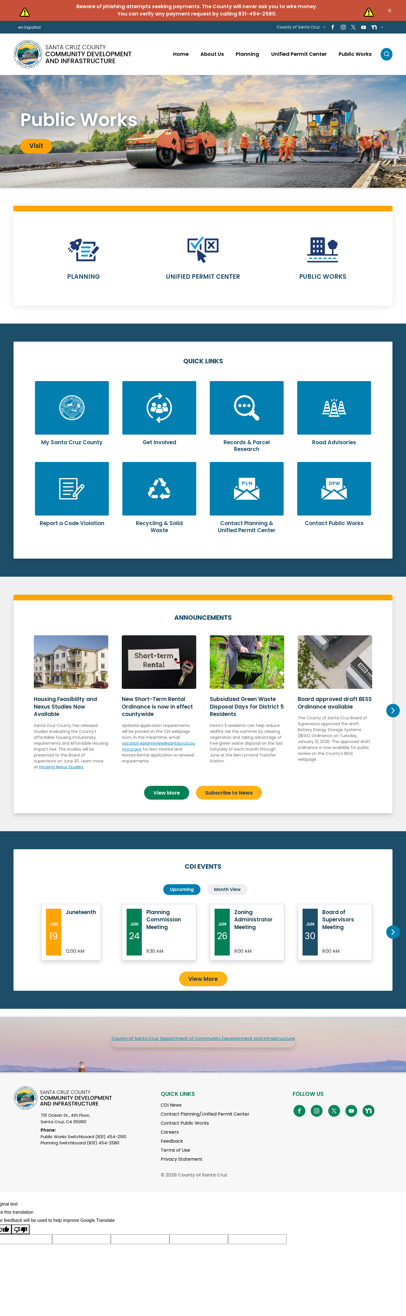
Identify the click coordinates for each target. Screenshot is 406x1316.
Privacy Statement (181, 1159)
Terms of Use (175, 1150)
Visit (36, 145)
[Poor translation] (21, 1229)
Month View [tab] (227, 889)
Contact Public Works (185, 1123)
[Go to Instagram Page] (343, 27)
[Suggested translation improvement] (81, 1239)
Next (392, 710)
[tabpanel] (203, 131)
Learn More (83, 262)
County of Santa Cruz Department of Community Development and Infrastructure (203, 1038)
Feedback (172, 1141)
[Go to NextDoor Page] (374, 27)
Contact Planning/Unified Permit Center (205, 1114)
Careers (170, 1132)
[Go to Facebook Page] (333, 27)
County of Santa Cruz (298, 27)
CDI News (171, 1105)
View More (166, 792)
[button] (389, 10)
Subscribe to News (229, 792)
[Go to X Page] (353, 27)
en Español (29, 27)
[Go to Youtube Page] (363, 27)
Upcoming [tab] (182, 889)
